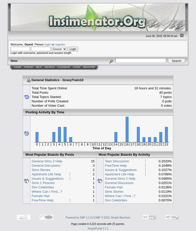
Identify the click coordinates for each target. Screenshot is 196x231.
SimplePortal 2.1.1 (98, 228)
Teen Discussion (117, 161)
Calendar (63, 67)
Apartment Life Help (46, 174)
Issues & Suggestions (48, 178)
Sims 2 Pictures (43, 183)
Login (76, 67)
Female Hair (41, 196)
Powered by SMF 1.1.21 (79, 217)
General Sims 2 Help (47, 161)
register (60, 44)
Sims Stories (41, 170)
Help (39, 67)
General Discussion (46, 165)
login (48, 44)
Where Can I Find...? (47, 191)
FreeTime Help (42, 200)
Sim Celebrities (43, 187)
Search (50, 67)
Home (17, 67)
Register (89, 67)
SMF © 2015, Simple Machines (112, 217)
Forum (28, 67)
